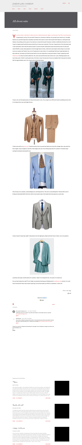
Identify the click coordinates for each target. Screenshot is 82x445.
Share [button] (53, 304)
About (19, 8)
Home (13, 8)
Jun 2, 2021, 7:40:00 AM (32, 311)
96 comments (19, 398)
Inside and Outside (22, 4)
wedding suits (57, 281)
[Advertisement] (21, 364)
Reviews (36, 8)
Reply (17, 315)
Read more (48, 398)
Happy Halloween (19, 428)
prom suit (26, 146)
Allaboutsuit (16, 55)
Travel (30, 8)
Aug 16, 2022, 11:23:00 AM (26, 318)
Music (15, 382)
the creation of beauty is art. (21, 311)
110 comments (19, 421)
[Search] (64, 3)
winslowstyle (18, 318)
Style (25, 8)
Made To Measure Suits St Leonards (45, 321)
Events (42, 8)
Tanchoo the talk (18, 405)
